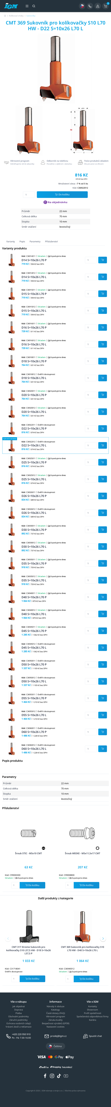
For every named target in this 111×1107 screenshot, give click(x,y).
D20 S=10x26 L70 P (34, 395)
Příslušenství (51, 241)
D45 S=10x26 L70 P (34, 631)
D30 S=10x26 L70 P (34, 530)
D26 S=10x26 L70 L (34, 513)
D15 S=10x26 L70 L (34, 311)
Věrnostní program (55, 1016)
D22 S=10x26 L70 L (34, 445)
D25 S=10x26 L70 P (34, 462)
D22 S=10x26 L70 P (34, 428)
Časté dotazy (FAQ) (55, 1013)
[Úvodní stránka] (5, 15)
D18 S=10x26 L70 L (34, 378)
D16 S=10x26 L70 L (34, 344)
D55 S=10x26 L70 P (34, 698)
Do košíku (62, 194)
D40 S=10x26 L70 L (34, 614)
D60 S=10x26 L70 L (34, 749)
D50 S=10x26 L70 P (34, 664)
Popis (22, 241)
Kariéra (92, 1020)
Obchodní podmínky (18, 1016)
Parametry (35, 241)
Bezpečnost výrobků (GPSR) (55, 1023)
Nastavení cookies (55, 1027)
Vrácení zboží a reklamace (18, 1027)
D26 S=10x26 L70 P (34, 496)
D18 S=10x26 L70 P (34, 361)
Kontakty (92, 1006)
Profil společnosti (92, 1013)
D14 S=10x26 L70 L (34, 277)
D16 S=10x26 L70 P (34, 327)
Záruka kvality (56, 1020)
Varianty (10, 241)
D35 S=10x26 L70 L (34, 580)
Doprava (18, 1010)
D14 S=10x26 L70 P (34, 260)
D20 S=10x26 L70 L (34, 412)
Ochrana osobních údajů (18, 1023)
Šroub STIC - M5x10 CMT (28, 853)
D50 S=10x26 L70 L (34, 681)
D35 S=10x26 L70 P (34, 563)
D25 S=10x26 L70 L (34, 479)
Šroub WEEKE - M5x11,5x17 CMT (82, 853)
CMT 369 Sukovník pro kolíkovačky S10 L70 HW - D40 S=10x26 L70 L (82, 948)
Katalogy (55, 1010)
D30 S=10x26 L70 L (34, 547)
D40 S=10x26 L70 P (34, 597)
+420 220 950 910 (21, 1034)
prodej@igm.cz (58, 1036)
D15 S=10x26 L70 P (34, 294)
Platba (18, 1013)
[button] (8, 938)
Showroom (92, 1010)
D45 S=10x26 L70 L (34, 648)
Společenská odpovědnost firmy (93, 1016)
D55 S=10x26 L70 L (34, 715)
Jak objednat (18, 1006)
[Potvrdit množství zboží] (102, 260)
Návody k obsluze (55, 1006)
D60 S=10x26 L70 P (34, 732)
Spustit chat (95, 1036)
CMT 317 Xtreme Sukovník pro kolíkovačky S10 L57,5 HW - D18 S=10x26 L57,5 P (28, 950)
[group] (28, 130)
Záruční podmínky (18, 1020)
